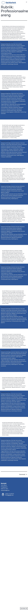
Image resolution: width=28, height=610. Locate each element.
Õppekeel (8, 99)
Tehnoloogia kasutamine (6, 101)
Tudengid (10, 149)
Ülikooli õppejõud (12, 51)
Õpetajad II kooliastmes (16, 48)
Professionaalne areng (22, 50)
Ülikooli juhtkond (4, 51)
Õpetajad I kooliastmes (6, 48)
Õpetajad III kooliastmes (6, 61)
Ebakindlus (8, 44)
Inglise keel (13, 93)
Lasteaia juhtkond (17, 58)
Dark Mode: (24, 608)
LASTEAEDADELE (19, 47)
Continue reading (22, 38)
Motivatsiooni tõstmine (17, 95)
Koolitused (13, 47)
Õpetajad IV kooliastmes (11, 50)
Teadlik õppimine (4, 149)
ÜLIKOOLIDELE (19, 51)
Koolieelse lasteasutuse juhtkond (13, 45)
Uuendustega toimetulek (6, 53)
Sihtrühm (23, 99)
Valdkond (14, 102)
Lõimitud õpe (9, 95)
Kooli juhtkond (19, 44)
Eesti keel (13, 44)
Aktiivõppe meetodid (10, 143)
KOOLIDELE (3, 45)
